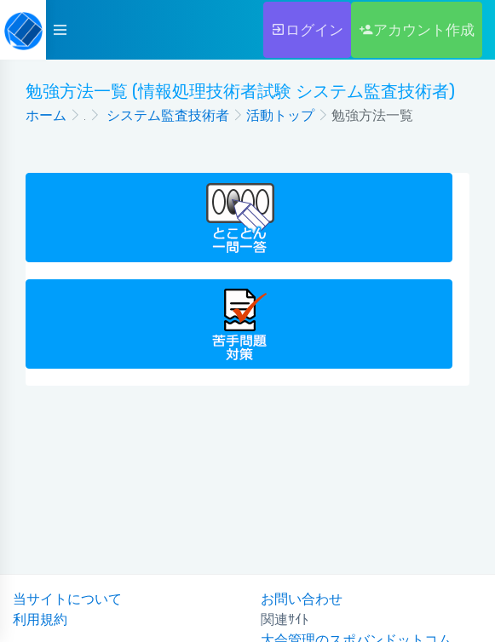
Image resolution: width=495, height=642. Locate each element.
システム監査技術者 (166, 115)
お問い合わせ (301, 599)
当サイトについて (67, 599)
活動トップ (280, 115)
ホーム (46, 115)
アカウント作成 (417, 29)
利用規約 (40, 619)
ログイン (307, 29)
